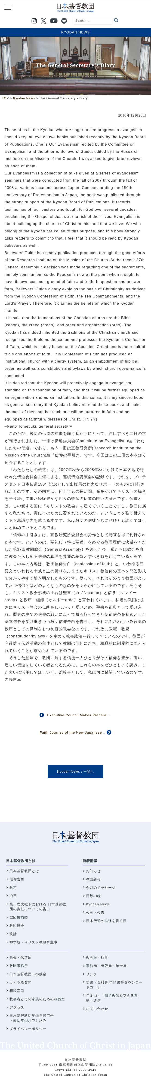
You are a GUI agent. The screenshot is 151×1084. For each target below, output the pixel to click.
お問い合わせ (97, 1009)
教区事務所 (18, 966)
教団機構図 (18, 917)
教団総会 (16, 926)
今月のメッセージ (101, 887)
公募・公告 (95, 912)
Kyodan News (75, 32)
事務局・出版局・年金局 (106, 966)
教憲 (13, 887)
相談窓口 (16, 991)
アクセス (16, 1007)
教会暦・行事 (97, 957)
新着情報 (90, 861)
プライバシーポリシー (27, 1029)
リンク (91, 974)
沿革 (13, 896)
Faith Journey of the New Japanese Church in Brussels (88, 732)
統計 (13, 934)
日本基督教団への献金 (27, 974)
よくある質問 (20, 982)
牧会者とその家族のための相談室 (37, 999)
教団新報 (93, 879)
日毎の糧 (93, 896)
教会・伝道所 (20, 957)
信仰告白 (16, 879)
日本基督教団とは (21, 861)
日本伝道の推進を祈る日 (106, 921)
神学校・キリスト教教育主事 (33, 942)
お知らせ (93, 871)
